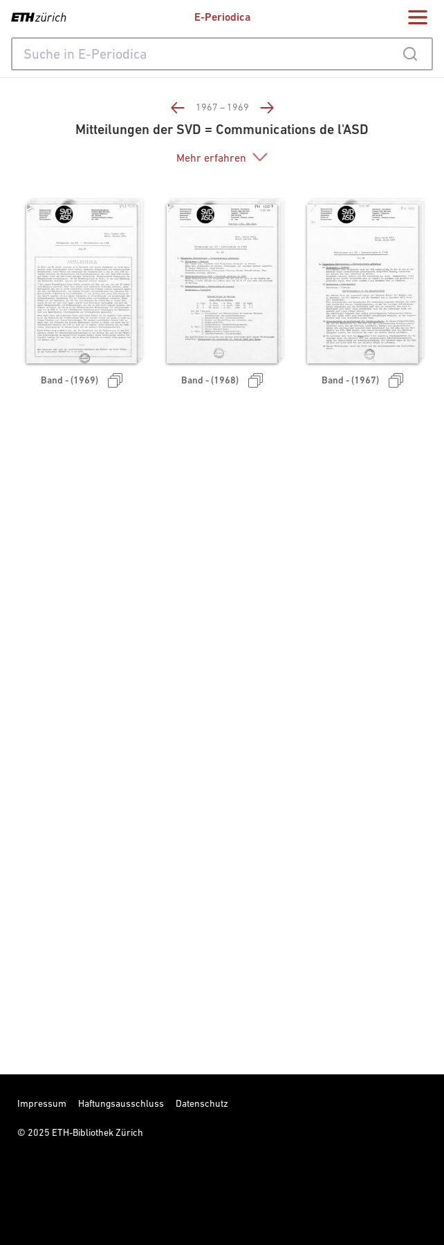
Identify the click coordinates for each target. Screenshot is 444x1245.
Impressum (41, 1103)
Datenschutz (202, 1103)
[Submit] (410, 54)
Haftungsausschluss (121, 1103)
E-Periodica (222, 16)
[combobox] (222, 53)
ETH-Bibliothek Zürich (97, 1132)
